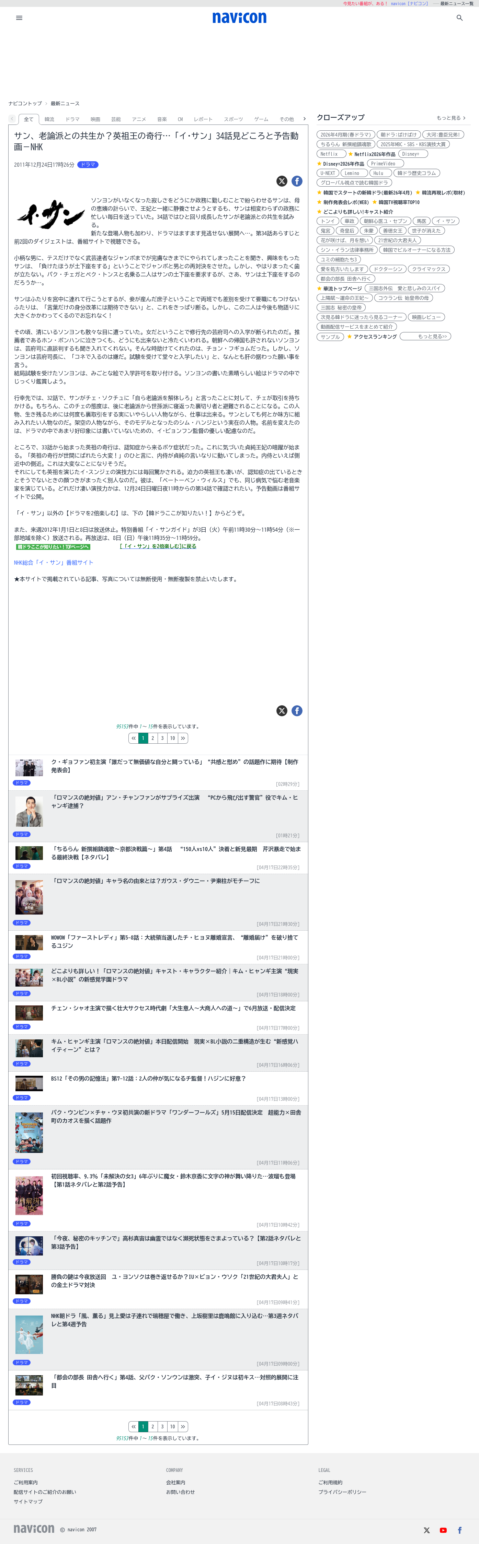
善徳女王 (392, 230)
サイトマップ (28, 1501)
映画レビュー (426, 317)
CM (180, 119)
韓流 (49, 119)
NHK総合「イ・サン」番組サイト (54, 562)
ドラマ (72, 119)
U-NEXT (328, 173)
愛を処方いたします (342, 269)
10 (201, 738)
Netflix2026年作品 (375, 154)
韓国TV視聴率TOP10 (399, 202)
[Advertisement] (240, 63)
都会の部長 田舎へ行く (346, 278)
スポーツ (233, 119)
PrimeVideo (385, 163)
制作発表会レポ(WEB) (346, 202)
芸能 (116, 119)
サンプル (330, 337)
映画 (95, 119)
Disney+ (413, 154)
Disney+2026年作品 (343, 164)
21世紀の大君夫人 (397, 240)
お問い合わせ (180, 1492)
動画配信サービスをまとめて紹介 (357, 327)
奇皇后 (347, 230)
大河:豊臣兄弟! (443, 134)
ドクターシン (388, 269)
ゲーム (261, 119)
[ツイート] (281, 181)
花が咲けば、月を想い (345, 240)
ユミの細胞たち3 (339, 259)
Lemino (354, 173)
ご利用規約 (330, 1482)
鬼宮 (325, 230)
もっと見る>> (425, 336)
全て (29, 119)
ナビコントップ (25, 103)
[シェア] (297, 181)
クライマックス (429, 269)
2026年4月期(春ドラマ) (346, 134)
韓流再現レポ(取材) (443, 192)
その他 (287, 119)
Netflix (331, 154)
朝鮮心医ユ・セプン (385, 221)
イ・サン (445, 221)
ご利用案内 (26, 1482)
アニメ (139, 119)
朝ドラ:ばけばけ (399, 134)
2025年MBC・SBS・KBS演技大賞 (413, 144)
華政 (349, 221)
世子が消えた (426, 230)
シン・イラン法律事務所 (347, 250)
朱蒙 (369, 230)
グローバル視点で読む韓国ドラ (354, 182)
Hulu (381, 173)
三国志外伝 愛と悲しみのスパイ (405, 288)
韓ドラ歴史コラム (417, 173)
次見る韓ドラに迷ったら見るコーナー (361, 317)
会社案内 (175, 1482)
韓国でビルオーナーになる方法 (417, 250)
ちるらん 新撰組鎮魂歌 (346, 144)
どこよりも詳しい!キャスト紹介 (358, 212)
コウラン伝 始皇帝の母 (403, 298)
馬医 (421, 221)
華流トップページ (342, 288)
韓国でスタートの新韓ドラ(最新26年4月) (367, 192)
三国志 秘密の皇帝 (341, 307)
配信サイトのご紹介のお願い (45, 1492)
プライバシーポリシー (342, 1492)
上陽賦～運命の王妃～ (345, 298)
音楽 (162, 119)
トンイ (328, 221)
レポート (203, 119)
